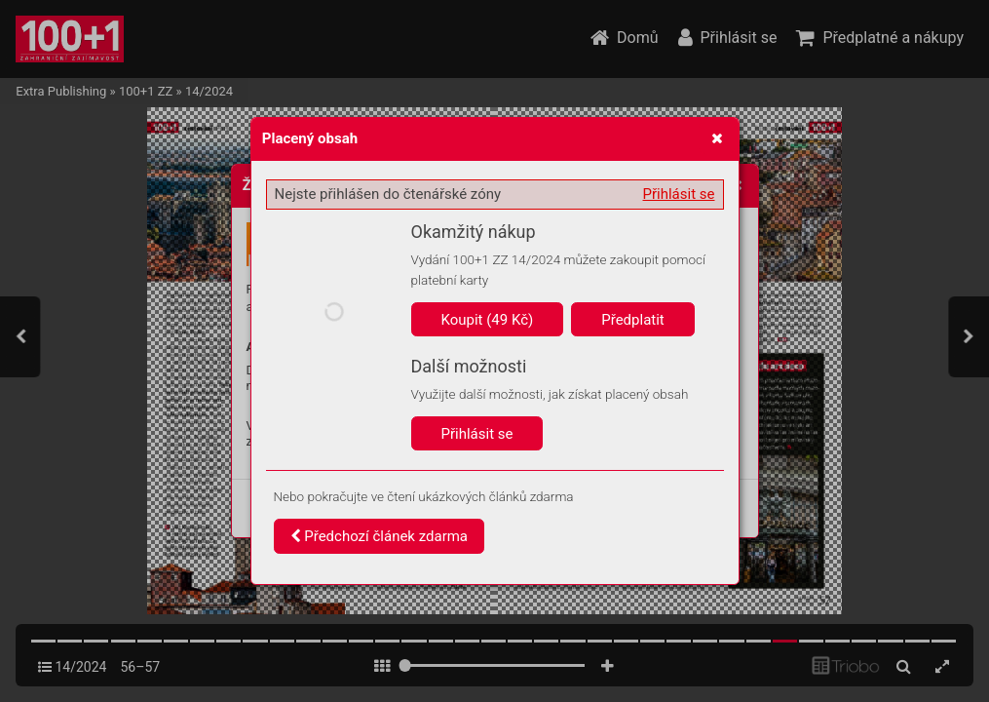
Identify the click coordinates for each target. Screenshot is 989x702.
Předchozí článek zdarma (379, 536)
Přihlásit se (679, 194)
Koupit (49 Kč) (487, 320)
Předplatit (633, 320)
